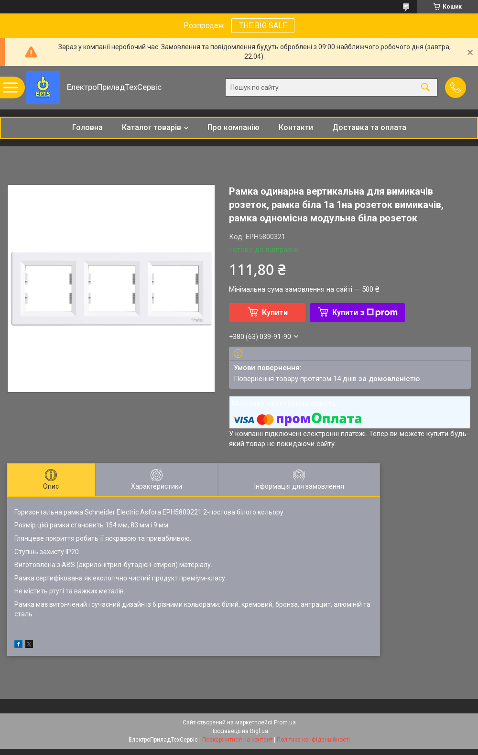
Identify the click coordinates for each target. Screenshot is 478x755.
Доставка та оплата (369, 127)
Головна (87, 127)
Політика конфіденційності (313, 739)
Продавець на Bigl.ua (239, 731)
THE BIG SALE (263, 25)
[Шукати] (425, 88)
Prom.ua (285, 722)
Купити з (365, 312)
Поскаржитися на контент (237, 739)
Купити (275, 312)
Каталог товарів (151, 127)
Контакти (296, 127)
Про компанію (233, 127)
